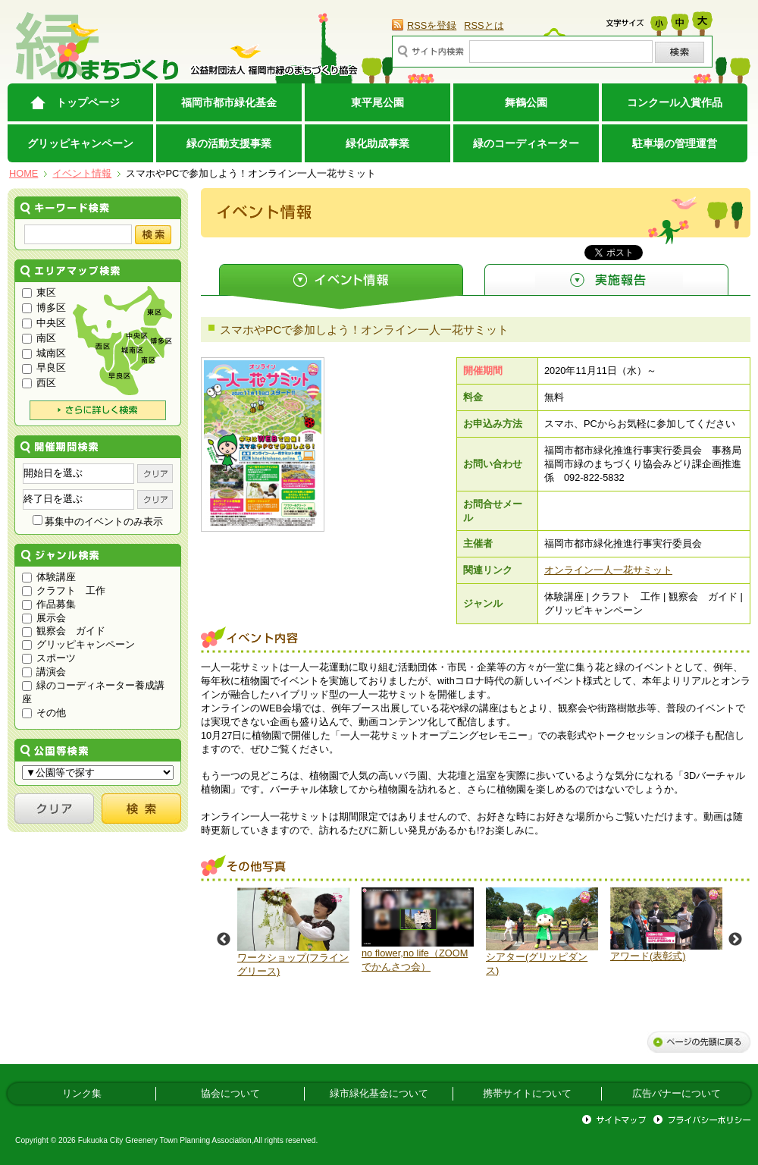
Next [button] (735, 939)
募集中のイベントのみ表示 (98, 521)
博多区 (44, 307)
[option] (293, 932)
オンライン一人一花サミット (608, 570)
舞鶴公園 (526, 102)
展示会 (44, 617)
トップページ (88, 102)
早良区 (44, 367)
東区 (39, 292)
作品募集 (49, 604)
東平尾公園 (377, 102)
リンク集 (82, 1093)
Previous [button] (223, 939)
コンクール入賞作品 (674, 102)
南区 (39, 338)
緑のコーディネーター (526, 143)
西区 (39, 382)
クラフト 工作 (63, 590)
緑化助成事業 (377, 143)
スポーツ (49, 658)
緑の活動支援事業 (228, 143)
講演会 (44, 671)
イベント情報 (81, 173)
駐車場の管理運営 (674, 143)
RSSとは (483, 25)
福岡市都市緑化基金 (229, 102)
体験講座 (49, 576)
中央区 (44, 322)
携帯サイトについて (527, 1093)
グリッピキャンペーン (80, 143)
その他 (44, 712)
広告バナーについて (676, 1093)
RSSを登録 (431, 25)
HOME (23, 173)
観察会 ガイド (63, 630)
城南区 (44, 353)
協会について (230, 1093)
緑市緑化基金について (379, 1093)
